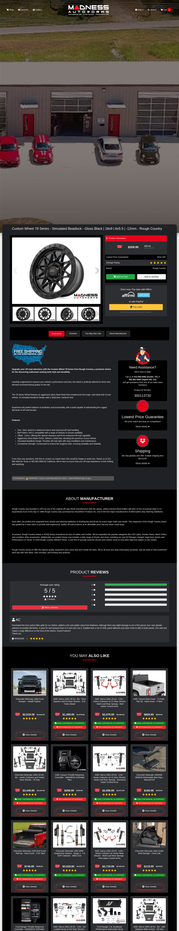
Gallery (37, 10)
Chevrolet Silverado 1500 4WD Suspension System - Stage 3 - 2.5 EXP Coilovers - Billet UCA (69, 853)
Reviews (73, 333)
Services (23, 10)
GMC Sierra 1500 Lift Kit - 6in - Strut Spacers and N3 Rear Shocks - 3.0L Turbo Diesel (69, 701)
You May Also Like (94, 333)
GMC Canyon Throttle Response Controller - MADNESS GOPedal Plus (69, 777)
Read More (143, 426)
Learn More (144, 295)
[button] (97, 271)
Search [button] (152, 10)
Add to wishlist (151, 277)
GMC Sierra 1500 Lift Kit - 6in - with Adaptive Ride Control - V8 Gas (149, 928)
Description (57, 333)
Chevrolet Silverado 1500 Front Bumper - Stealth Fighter (30, 700)
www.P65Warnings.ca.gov (79, 478)
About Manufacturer (118, 333)
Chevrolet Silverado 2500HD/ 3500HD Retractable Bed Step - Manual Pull (149, 777)
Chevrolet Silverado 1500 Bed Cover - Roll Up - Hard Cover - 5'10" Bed (29, 852)
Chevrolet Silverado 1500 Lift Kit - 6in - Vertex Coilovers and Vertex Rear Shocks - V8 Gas (30, 777)
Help (139, 10)
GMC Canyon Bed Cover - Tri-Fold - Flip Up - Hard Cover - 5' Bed (149, 700)
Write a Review (50, 607)
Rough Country (159, 268)
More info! (161, 257)
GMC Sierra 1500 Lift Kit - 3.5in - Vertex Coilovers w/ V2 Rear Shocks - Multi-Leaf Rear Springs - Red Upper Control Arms (109, 702)
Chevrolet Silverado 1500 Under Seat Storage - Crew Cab (149, 852)
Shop (10, 10)
